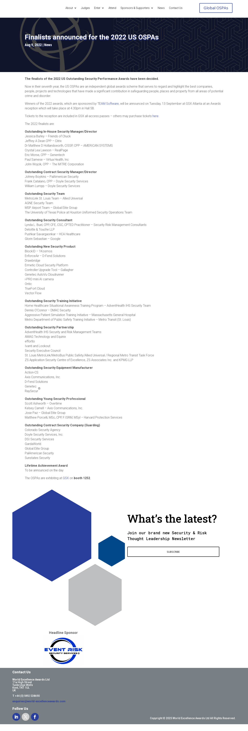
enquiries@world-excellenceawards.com (38, 708)
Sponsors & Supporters (135, 8)
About (69, 8)
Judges (85, 8)
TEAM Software (108, 110)
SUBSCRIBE (173, 558)
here (155, 123)
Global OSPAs (216, 7)
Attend (112, 8)
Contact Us (176, 8)
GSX (66, 485)
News (161, 8)
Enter (97, 8)
